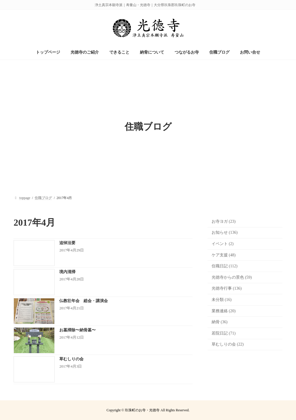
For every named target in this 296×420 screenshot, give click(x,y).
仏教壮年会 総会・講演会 (83, 301)
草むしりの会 (73, 359)
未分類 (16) (222, 299)
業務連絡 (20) (224, 311)
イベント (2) (223, 244)
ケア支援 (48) (224, 255)
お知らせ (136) (225, 232)
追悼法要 (67, 243)
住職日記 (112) (224, 266)
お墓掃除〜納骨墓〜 (77, 330)
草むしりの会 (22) (228, 344)
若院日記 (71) (224, 333)
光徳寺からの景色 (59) (232, 277)
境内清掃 (67, 272)
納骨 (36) (219, 322)
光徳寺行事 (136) (227, 288)
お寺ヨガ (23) (224, 221)
